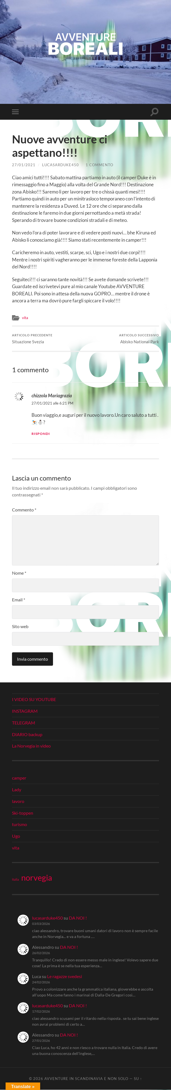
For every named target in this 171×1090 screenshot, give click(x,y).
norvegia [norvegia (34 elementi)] (36, 877)
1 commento (99, 165)
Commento (24, 510)
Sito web (20, 626)
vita (25, 317)
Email (18, 599)
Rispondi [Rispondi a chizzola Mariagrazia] (41, 434)
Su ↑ (138, 1079)
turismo (19, 824)
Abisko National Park (139, 338)
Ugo (16, 836)
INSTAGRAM (25, 711)
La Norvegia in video (31, 746)
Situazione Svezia (32, 338)
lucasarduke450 (60, 165)
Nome (19, 573)
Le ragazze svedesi (64, 976)
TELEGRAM (23, 722)
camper (19, 778)
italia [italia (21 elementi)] (15, 879)
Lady (16, 789)
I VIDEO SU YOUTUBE (34, 699)
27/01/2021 (23, 165)
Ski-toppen (22, 812)
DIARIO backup (27, 734)
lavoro (18, 801)
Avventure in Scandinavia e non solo (86, 1079)
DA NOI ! (78, 917)
